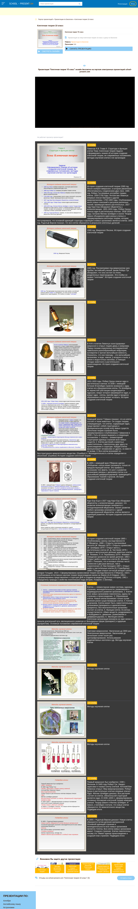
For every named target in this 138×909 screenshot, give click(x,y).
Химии (6, 106)
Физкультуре (9, 99)
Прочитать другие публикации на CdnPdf (87, 127)
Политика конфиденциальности (68, 905)
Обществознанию (11, 79)
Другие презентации (12, 116)
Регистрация (122, 4)
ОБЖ (5, 75)
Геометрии (8, 42)
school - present (21, 3)
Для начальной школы (13, 48)
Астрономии (8, 31)
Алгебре (7, 25)
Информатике (9, 52)
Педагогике (8, 85)
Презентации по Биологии (83, 42)
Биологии (7, 35)
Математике (8, 62)
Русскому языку (10, 89)
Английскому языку (12, 28)
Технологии (8, 92)
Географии (8, 38)
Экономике (8, 112)
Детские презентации (12, 45)
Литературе (8, 58)
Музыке (6, 68)
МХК (5, 72)
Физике (6, 95)
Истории (7, 55)
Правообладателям (93, 905)
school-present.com (15, 904)
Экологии (7, 109)
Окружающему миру (12, 82)
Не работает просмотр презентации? (54, 137)
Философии (8, 102)
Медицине (8, 65)
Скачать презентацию (82, 49)
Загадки (108, 905)
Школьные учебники (123, 905)
